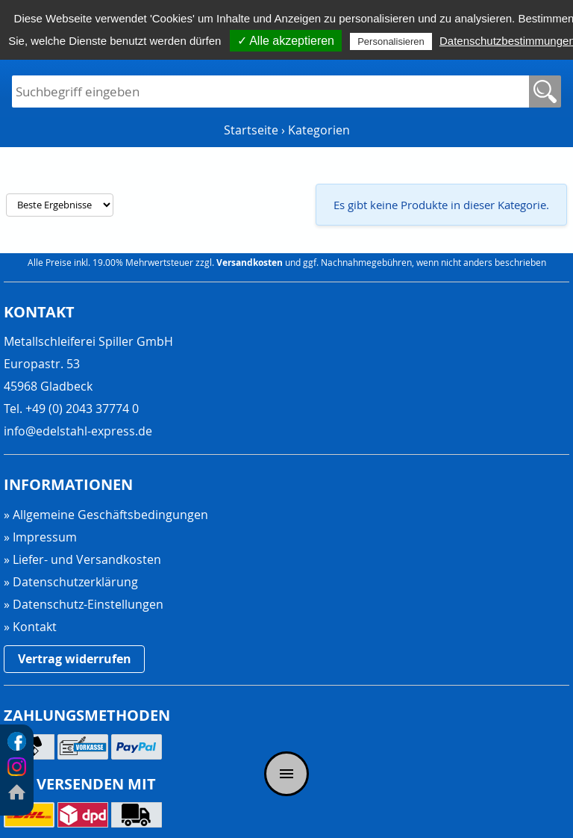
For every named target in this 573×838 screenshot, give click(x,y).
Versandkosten (249, 263)
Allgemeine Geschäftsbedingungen (110, 514)
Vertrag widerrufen (74, 659)
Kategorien (319, 130)
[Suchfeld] (270, 91)
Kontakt (35, 626)
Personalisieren (391, 41)
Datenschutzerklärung (75, 582)
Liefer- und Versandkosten (87, 559)
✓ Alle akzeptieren (285, 40)
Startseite (251, 130)
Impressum (45, 537)
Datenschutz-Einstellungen (88, 605)
